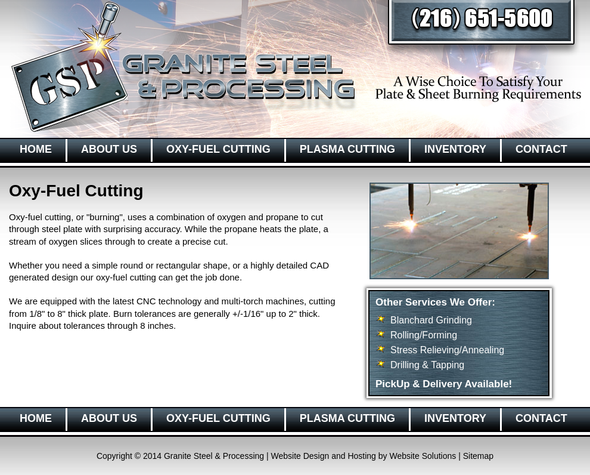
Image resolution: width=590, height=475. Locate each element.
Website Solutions (422, 456)
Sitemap (478, 456)
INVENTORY (455, 149)
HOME (36, 149)
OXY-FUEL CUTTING (218, 149)
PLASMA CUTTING (347, 149)
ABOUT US (109, 149)
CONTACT (541, 149)
